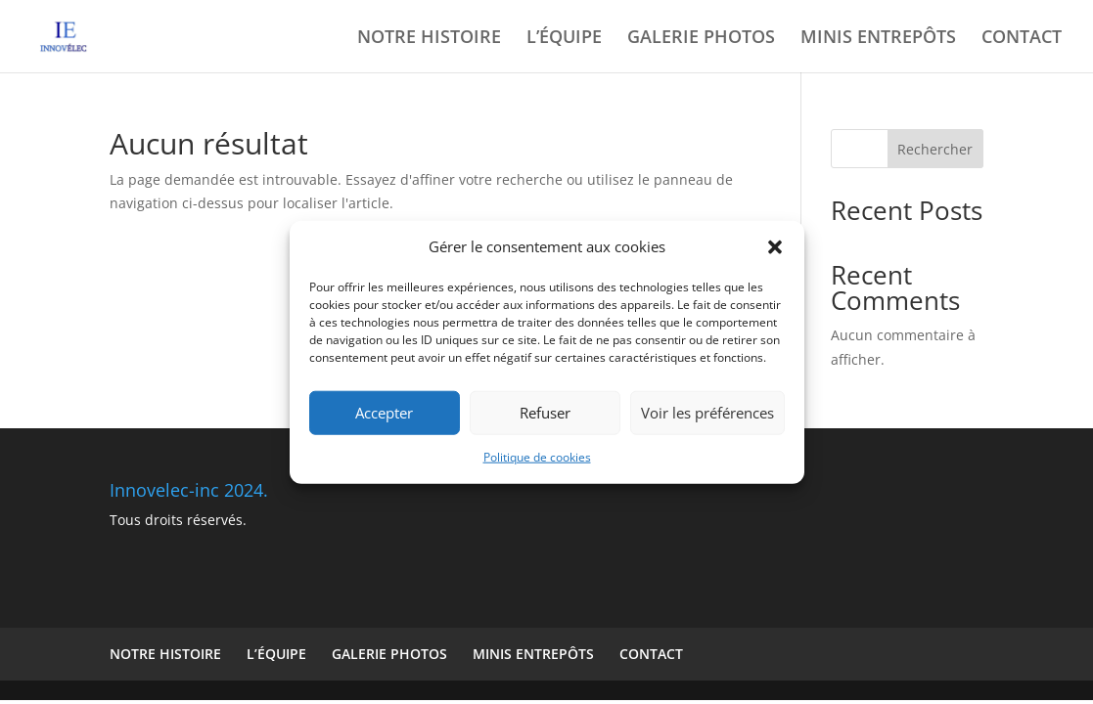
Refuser (545, 412)
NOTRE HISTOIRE (429, 38)
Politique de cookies (537, 457)
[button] (775, 247)
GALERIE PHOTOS (701, 38)
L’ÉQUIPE (564, 38)
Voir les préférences (707, 412)
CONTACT (1021, 38)
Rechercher (935, 149)
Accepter (384, 412)
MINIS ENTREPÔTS (878, 38)
